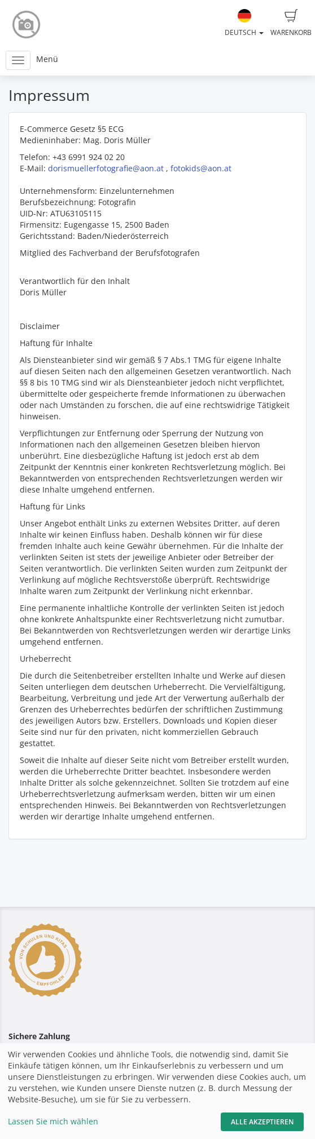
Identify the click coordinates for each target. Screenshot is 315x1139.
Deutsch (244, 23)
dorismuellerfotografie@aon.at (106, 168)
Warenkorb (291, 23)
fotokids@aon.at (200, 168)
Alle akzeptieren (262, 1122)
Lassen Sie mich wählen (53, 1121)
